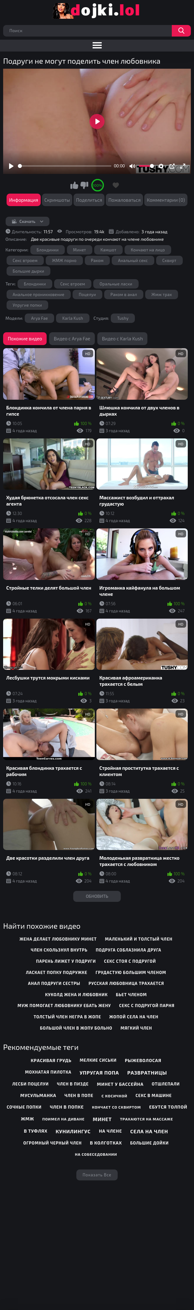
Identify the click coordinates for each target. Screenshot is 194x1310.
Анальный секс (133, 260)
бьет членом (131, 994)
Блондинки (48, 249)
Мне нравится (74, 185)
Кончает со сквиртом (116, 1107)
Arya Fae (39, 318)
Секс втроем (25, 260)
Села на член (149, 1131)
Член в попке (67, 1107)
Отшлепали (166, 1083)
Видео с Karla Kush (122, 338)
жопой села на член (133, 1016)
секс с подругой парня (147, 1005)
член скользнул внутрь (59, 949)
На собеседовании (96, 1154)
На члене (110, 1131)
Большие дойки (149, 1142)
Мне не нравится (84, 185)
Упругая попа (99, 1072)
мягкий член (136, 1028)
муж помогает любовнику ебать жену (64, 1005)
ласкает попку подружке (57, 972)
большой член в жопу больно (76, 1028)
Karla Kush (72, 318)
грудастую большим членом (131, 972)
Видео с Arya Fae (72, 338)
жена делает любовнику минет (58, 939)
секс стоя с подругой (130, 961)
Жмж (27, 1118)
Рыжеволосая (143, 1060)
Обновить (97, 896)
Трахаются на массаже (146, 1119)
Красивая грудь (51, 1060)
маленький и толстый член (138, 939)
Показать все (97, 1174)
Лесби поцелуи (30, 1083)
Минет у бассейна (120, 1084)
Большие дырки (28, 271)
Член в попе (78, 1095)
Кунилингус (73, 1131)
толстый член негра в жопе (67, 1016)
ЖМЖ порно (64, 260)
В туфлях (35, 1131)
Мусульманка (38, 1095)
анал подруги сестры (54, 983)
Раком (97, 260)
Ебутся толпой (168, 1107)
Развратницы (147, 1072)
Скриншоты (57, 200)
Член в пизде (73, 1083)
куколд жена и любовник (76, 994)
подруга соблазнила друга (128, 949)
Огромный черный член (52, 1142)
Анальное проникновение (38, 294)
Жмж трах (161, 294)
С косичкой (114, 1096)
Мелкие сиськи (98, 1060)
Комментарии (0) (166, 200)
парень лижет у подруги (66, 961)
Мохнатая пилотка (48, 1072)
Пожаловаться (124, 200)
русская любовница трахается (126, 983)
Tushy (123, 318)
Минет (79, 249)
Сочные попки (24, 1107)
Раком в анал (123, 294)
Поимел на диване (63, 1119)
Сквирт (169, 260)
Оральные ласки (116, 283)
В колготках (106, 1142)
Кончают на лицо (148, 249)
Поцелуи (87, 294)
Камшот (108, 249)
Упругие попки (27, 305)
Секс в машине (153, 1095)
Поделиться (89, 200)
